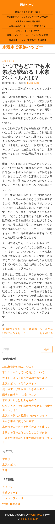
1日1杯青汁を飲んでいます (18, 366)
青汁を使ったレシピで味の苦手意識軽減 (27, 40)
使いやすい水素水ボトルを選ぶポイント (26, 389)
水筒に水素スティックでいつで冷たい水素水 (27, 17)
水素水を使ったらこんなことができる (24, 432)
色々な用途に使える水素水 (18, 421)
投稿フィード (10, 492)
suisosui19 (33, 83)
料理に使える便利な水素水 (27, 12)
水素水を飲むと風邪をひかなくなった (24, 415)
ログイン (7, 487)
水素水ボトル (8, 61)
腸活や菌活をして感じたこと (19, 394)
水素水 (6, 459)
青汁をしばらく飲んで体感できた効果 (24, 378)
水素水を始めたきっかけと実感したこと (27, 26)
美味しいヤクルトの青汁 (27, 31)
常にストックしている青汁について (23, 372)
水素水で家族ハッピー (22, 47)
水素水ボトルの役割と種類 (27, 21)
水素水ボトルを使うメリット (19, 383)
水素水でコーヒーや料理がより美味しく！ (27, 426)
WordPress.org (11, 503)
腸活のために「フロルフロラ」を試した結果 (27, 35)
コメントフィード (12, 498)
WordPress (35, 514)
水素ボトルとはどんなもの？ (19, 400)
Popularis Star (29, 518)
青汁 (4, 470)
